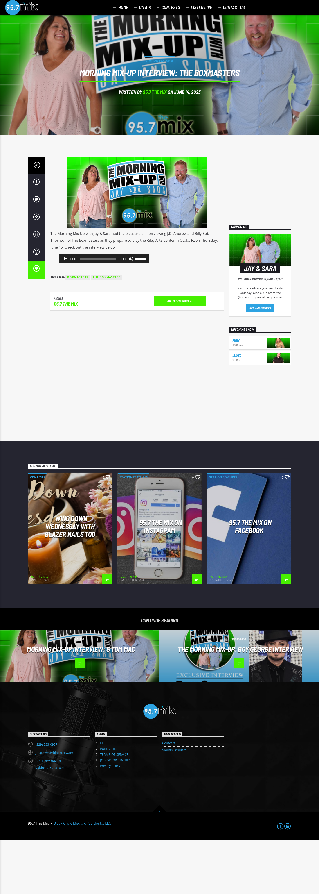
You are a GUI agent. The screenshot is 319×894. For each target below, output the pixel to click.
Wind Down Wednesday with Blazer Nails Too (70, 580)
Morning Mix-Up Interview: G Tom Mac (81, 702)
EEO (103, 797)
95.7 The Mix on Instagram (160, 580)
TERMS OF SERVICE (114, 808)
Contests (171, 7)
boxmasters (77, 331)
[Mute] (131, 312)
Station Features (159, 87)
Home (123, 7)
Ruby (235, 394)
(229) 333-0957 (46, 798)
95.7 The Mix (155, 119)
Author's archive (180, 354)
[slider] (98, 312)
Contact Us (234, 7)
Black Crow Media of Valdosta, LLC (82, 876)
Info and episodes (260, 362)
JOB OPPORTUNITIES (115, 814)
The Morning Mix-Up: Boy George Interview (240, 702)
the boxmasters (107, 331)
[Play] (65, 312)
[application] (104, 312)
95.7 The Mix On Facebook (250, 580)
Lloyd (236, 409)
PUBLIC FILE (108, 802)
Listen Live (201, 7)
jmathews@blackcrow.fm (54, 806)
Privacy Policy (110, 819)
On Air (145, 7)
